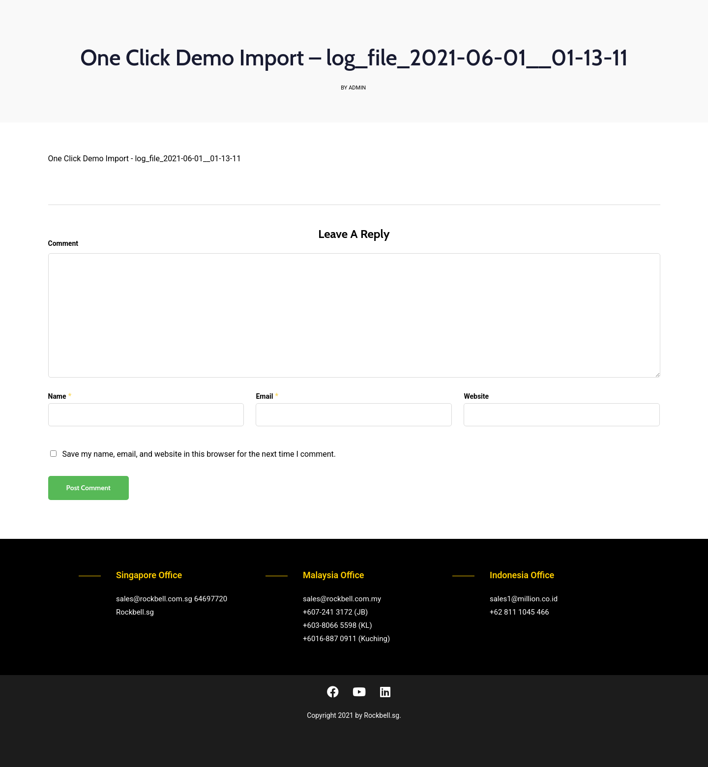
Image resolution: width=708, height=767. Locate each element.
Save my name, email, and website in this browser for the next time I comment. (199, 454)
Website (476, 396)
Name (57, 396)
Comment (63, 243)
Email (264, 396)
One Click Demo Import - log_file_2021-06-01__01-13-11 (144, 158)
